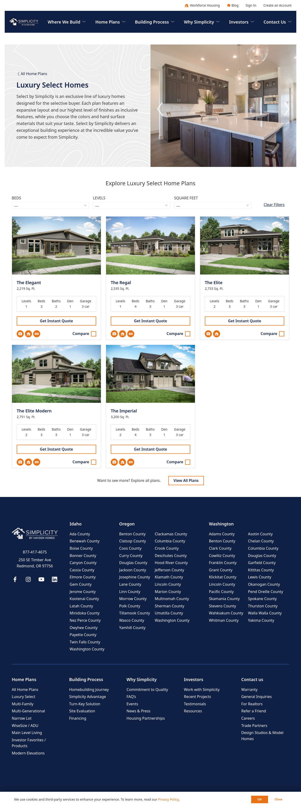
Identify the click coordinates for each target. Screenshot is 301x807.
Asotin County (260, 534)
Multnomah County (172, 598)
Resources (193, 711)
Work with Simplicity (202, 689)
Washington (221, 524)
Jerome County (83, 591)
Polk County (129, 606)
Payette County (83, 634)
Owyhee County (84, 627)
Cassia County (82, 570)
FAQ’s (131, 696)
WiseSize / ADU (25, 725)
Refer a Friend (253, 711)
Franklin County (223, 562)
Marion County (168, 591)
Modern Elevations (28, 753)
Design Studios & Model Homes (262, 735)
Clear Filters (274, 204)
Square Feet (186, 198)
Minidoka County (84, 613)
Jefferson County (169, 570)
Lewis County (259, 577)
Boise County (81, 548)
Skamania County (224, 598)
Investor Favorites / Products (29, 743)
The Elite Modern (34, 411)
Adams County (221, 534)
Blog (233, 5)
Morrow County (133, 598)
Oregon (127, 524)
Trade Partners (254, 725)
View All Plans (186, 480)
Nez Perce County (85, 620)
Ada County (80, 534)
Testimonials (195, 703)
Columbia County (170, 541)
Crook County (167, 548)
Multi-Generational (28, 711)
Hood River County (171, 562)
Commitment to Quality (147, 689)
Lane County (130, 584)
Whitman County (223, 620)
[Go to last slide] (160, 109)
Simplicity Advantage (87, 696)
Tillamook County (134, 613)
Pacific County (221, 591)
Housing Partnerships (146, 718)
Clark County (220, 548)
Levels (99, 198)
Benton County (132, 534)
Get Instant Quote (56, 320)
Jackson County (132, 570)
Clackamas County (171, 534)
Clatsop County (132, 541)
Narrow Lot (22, 718)
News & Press (138, 711)
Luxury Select (23, 696)
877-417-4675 (35, 552)
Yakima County (261, 620)
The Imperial (124, 411)
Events (132, 703)
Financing (77, 718)
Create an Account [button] (277, 5)
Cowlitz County (222, 555)
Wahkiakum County (226, 613)
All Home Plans (31, 73)
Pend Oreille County (265, 591)
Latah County (81, 606)
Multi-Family (22, 703)
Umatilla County (169, 613)
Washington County (87, 649)
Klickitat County (222, 577)
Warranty (249, 689)
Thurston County (263, 606)
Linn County (129, 591)
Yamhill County (132, 627)
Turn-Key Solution (84, 703)
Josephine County (134, 577)
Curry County (131, 555)
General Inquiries (256, 696)
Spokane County (262, 598)
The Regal (121, 282)
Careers (248, 718)
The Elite (213, 282)
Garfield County (262, 562)
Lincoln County (168, 584)
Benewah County (84, 541)
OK (259, 799)
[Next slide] (287, 109)
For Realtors (252, 703)
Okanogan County (264, 584)
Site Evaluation (82, 711)
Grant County (220, 570)
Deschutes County (171, 555)
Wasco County (131, 620)
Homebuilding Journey (89, 689)
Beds (16, 198)
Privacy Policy (168, 799)
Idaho (76, 524)
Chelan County (261, 541)
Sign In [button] (251, 5)
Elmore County (83, 577)
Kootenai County (84, 598)
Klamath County (169, 577)
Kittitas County (261, 570)
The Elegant (29, 282)
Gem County (80, 584)
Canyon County (83, 562)
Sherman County (169, 606)
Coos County (130, 548)
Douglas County (133, 562)
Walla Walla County (265, 613)
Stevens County (222, 606)
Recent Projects (197, 696)
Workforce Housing (202, 5)
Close (278, 799)
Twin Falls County (85, 642)
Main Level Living (27, 732)
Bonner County (83, 555)
